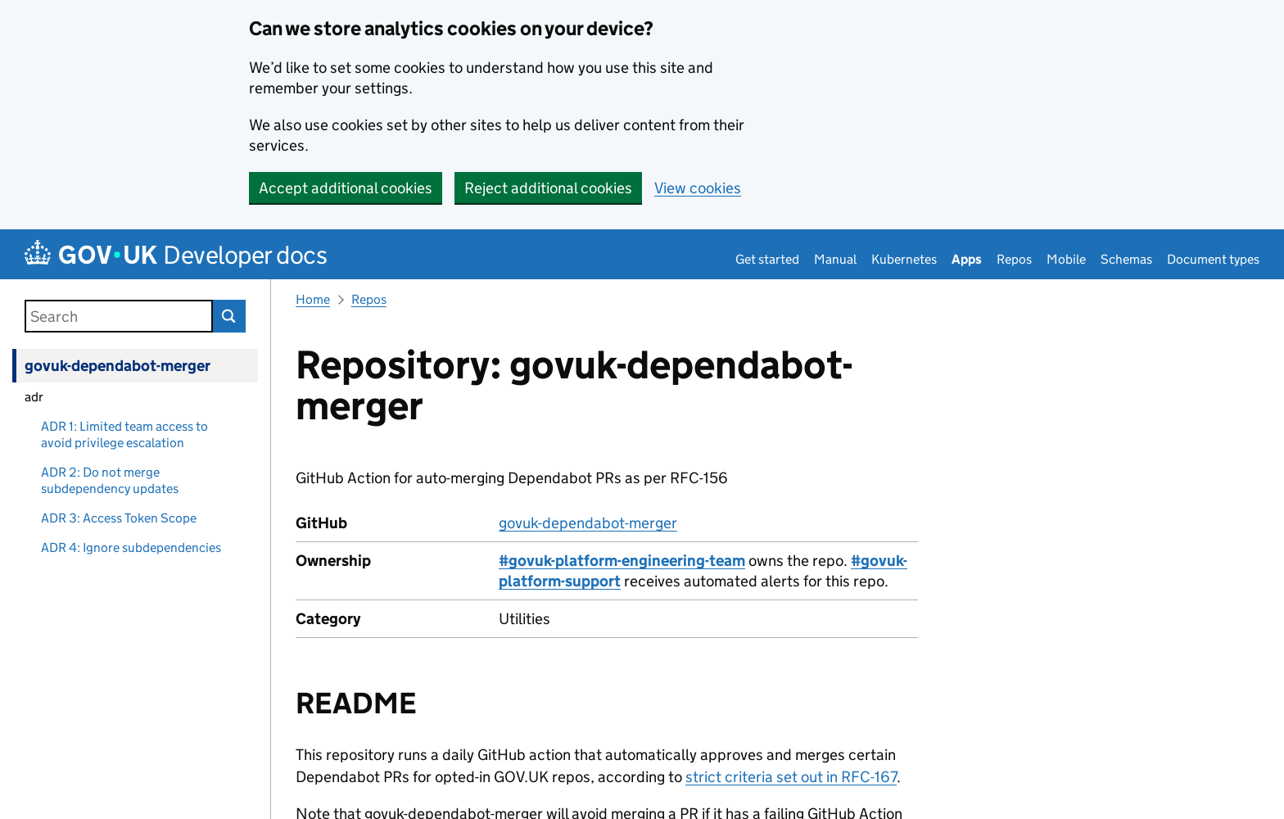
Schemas (1126, 259)
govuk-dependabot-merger (117, 365)
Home (313, 299)
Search (229, 316)
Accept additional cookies (345, 188)
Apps (967, 259)
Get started (767, 259)
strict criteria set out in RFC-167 (791, 776)
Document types (1213, 259)
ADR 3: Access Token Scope (119, 518)
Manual (835, 259)
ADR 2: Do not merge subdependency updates (110, 480)
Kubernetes (904, 259)
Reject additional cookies (548, 188)
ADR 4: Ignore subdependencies (131, 547)
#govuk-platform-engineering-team (622, 560)
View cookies (697, 188)
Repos (1014, 259)
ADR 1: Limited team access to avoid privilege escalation (124, 434)
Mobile (1066, 259)
